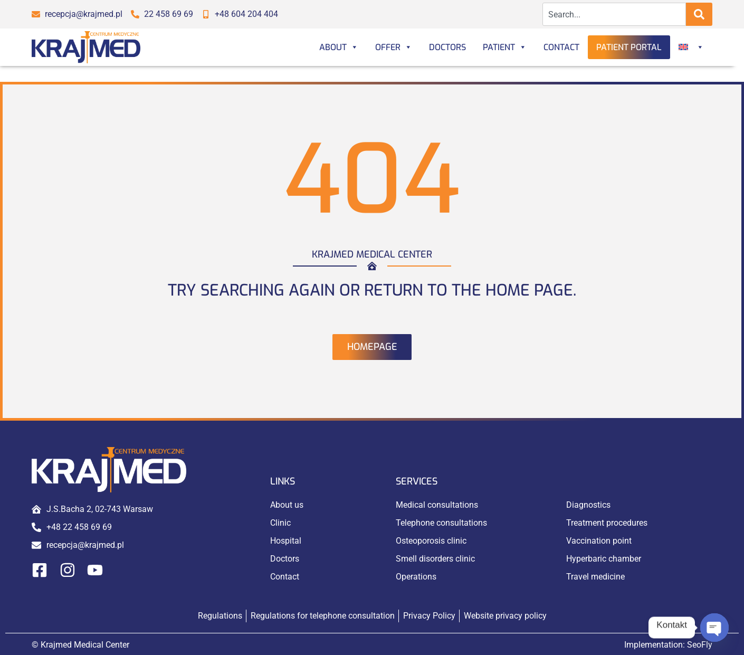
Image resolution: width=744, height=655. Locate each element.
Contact (561, 47)
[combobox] (614, 14)
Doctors (447, 47)
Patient (505, 47)
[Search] (699, 14)
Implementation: (668, 645)
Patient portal (629, 47)
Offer (393, 47)
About (338, 47)
